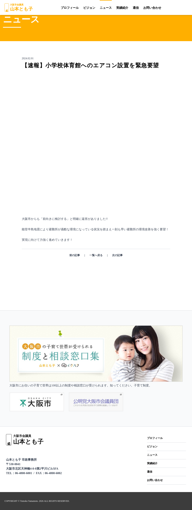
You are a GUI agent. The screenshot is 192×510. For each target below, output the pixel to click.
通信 (126, 8)
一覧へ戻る (96, 270)
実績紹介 (113, 8)
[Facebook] (186, 7)
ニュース (96, 8)
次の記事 (117, 270)
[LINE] (163, 7)
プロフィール (60, 8)
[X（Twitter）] (179, 7)
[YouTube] (171, 7)
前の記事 (74, 270)
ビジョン (80, 8)
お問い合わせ (143, 8)
